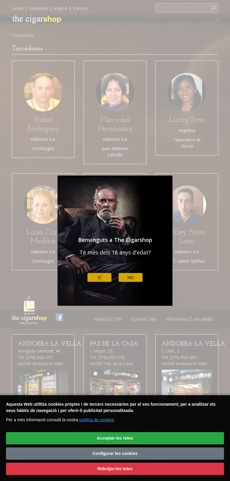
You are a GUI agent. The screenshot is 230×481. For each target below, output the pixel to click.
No (130, 277)
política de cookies (96, 419)
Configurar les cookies (115, 453)
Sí (99, 277)
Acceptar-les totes (115, 438)
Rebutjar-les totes (115, 468)
